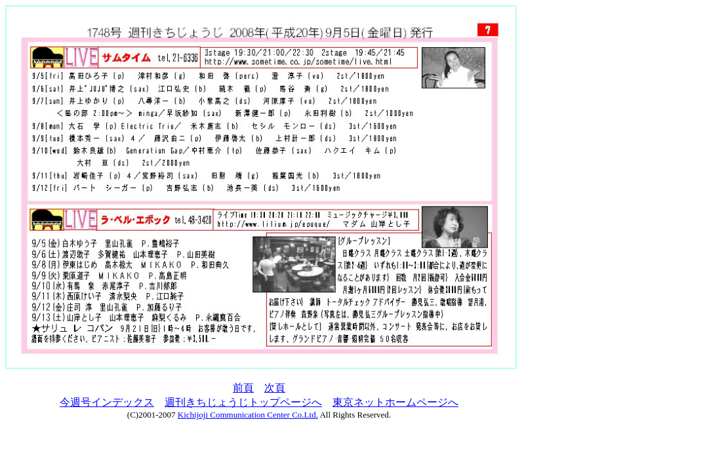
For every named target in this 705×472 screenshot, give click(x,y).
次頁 (274, 387)
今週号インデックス (107, 402)
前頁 (243, 387)
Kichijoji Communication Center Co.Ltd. (248, 415)
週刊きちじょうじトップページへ (243, 402)
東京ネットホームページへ (395, 402)
